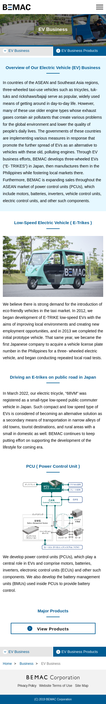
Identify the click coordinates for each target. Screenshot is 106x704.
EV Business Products (80, 50)
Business (26, 664)
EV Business (18, 50)
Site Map (81, 686)
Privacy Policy (27, 686)
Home (7, 664)
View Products (53, 628)
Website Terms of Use (55, 686)
